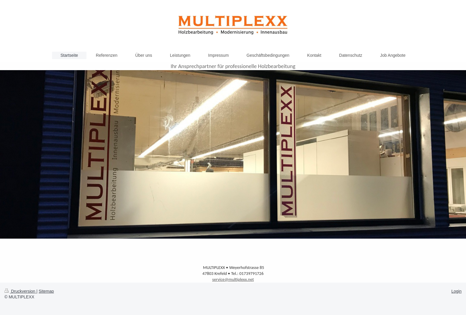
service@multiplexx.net (233, 279)
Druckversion (20, 291)
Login (456, 291)
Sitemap (46, 291)
